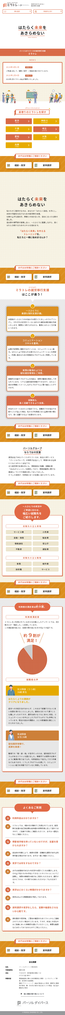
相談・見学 (20, 165)
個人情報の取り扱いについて (34, 994)
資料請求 (47, 165)
